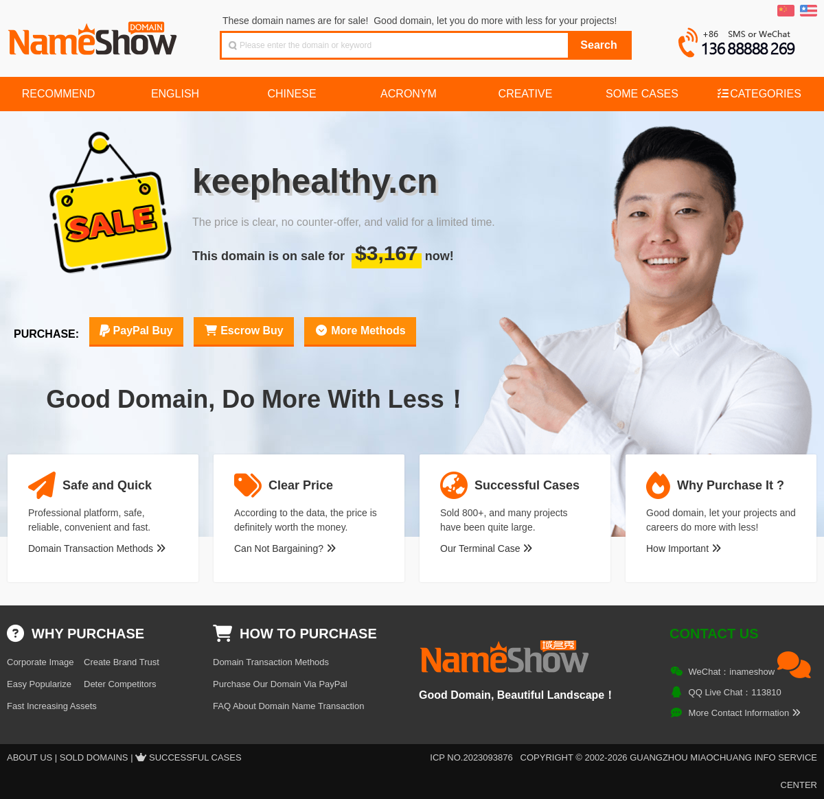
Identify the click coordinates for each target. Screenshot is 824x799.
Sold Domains (94, 757)
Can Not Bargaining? (285, 548)
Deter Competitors (120, 684)
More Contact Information (745, 713)
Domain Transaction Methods (96, 548)
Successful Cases (195, 757)
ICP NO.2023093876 (471, 757)
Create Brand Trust (121, 662)
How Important (683, 548)
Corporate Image (40, 662)
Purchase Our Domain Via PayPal (280, 684)
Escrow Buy (244, 330)
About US (29, 757)
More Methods (360, 330)
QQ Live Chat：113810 (735, 692)
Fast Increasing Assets (52, 706)
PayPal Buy (136, 330)
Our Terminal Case (486, 548)
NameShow (94, 34)
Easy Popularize (39, 684)
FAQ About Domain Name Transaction (288, 706)
